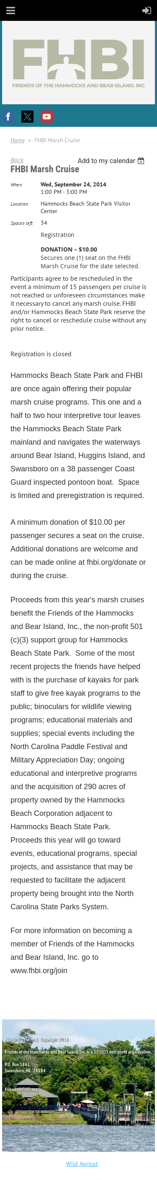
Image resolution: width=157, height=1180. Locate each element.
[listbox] (112, 161)
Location (19, 204)
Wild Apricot (82, 1163)
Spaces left (21, 223)
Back (16, 160)
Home (17, 140)
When (16, 184)
